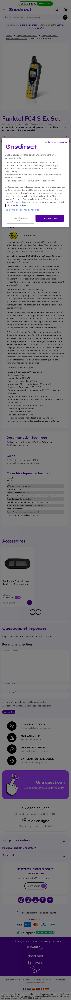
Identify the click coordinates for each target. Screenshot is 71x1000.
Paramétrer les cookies (20, 219)
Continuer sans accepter (56, 142)
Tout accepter (49, 218)
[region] (35, 182)
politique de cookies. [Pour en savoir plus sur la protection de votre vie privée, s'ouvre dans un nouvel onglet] (16, 205)
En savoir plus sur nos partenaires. (23, 209)
